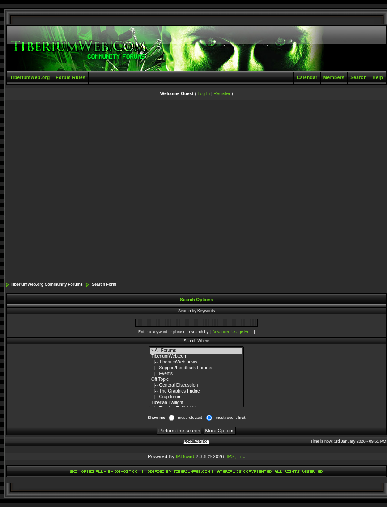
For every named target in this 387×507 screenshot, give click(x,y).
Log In (203, 93)
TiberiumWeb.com (196, 356)
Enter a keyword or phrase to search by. (173, 332)
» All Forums (196, 351)
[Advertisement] (86, 191)
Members (333, 77)
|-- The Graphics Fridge (196, 391)
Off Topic (196, 380)
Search (358, 77)
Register (221, 93)
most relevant (190, 417)
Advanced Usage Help (233, 332)
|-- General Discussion (196, 386)
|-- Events (196, 374)
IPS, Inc (235, 456)
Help (378, 77)
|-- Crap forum (196, 397)
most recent (231, 417)
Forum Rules (71, 77)
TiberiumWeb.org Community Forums (47, 284)
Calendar (307, 77)
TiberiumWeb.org (30, 77)
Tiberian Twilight (196, 403)
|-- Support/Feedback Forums (196, 368)
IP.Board (185, 456)
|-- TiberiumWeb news (196, 362)
